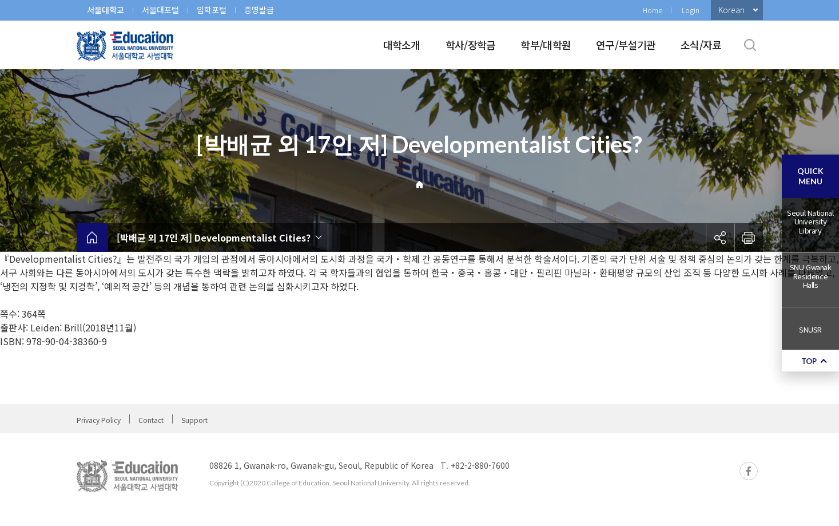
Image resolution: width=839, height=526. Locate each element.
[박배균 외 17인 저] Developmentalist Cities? (214, 237)
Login (690, 10)
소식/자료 (701, 44)
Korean (731, 9)
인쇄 (748, 237)
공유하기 (720, 237)
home (92, 237)
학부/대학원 (545, 44)
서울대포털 (160, 9)
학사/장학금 (471, 44)
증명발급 (259, 9)
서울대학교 (105, 9)
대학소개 (401, 44)
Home (652, 10)
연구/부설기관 (625, 44)
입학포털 (211, 9)
